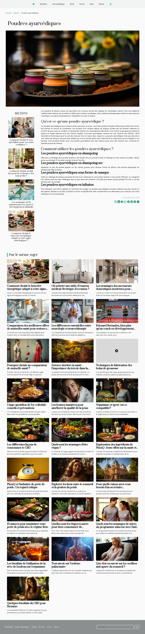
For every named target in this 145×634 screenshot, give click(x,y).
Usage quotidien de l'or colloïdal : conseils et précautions (27, 406)
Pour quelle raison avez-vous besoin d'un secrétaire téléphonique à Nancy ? (113, 487)
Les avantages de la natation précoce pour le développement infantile (21, 204)
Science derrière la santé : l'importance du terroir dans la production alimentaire (70, 368)
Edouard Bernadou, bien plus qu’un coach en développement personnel (115, 329)
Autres (101, 4)
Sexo (91, 4)
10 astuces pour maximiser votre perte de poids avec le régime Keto (27, 525)
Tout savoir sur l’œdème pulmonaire (66, 565)
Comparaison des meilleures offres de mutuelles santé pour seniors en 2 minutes (28, 329)
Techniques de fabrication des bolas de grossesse (114, 367)
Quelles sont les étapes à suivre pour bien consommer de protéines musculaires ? (70, 527)
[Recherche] (115, 627)
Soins (72, 4)
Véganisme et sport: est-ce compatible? (111, 406)
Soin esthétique (58, 4)
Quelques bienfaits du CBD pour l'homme (26, 605)
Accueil (8, 13)
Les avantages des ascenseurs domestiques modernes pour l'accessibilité (113, 289)
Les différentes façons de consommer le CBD (22, 446)
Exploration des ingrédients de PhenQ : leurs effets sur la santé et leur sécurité (116, 448)
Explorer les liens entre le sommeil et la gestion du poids (72, 486)
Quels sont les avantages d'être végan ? (70, 446)
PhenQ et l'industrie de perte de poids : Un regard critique (26, 486)
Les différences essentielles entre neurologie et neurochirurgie (71, 327)
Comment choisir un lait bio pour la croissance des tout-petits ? (21, 173)
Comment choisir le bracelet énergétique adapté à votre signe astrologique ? (21, 237)
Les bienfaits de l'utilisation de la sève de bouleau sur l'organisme (26, 565)
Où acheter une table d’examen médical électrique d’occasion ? (70, 287)
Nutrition (43, 4)
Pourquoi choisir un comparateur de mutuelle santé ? (27, 367)
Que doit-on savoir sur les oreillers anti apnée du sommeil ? (116, 565)
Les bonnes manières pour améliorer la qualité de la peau (70, 406)
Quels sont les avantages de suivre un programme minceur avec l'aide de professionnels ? (117, 527)
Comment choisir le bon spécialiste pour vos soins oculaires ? (21, 142)
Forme (81, 4)
